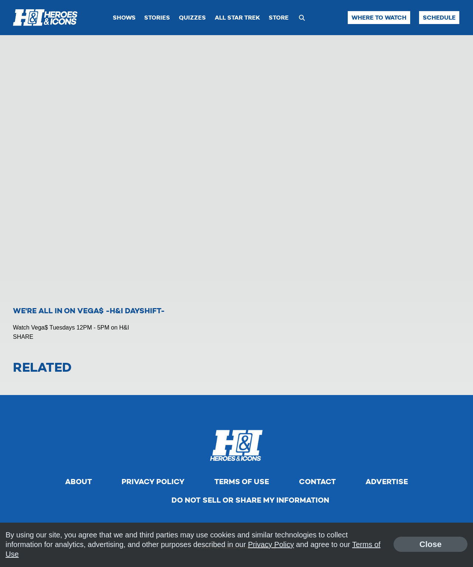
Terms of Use (241, 481)
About (78, 481)
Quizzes (192, 17)
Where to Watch (378, 17)
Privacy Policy (153, 481)
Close (430, 544)
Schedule (439, 17)
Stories (157, 17)
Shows (124, 17)
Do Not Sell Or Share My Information (250, 500)
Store (279, 17)
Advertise (386, 481)
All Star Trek (237, 17)
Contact (317, 481)
